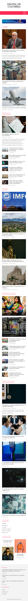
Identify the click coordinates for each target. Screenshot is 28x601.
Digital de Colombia (14, 5)
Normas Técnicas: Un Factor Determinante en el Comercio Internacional (16, 149)
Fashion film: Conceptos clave (20, 555)
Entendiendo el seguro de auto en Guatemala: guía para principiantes (17, 340)
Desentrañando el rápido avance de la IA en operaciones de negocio (13, 463)
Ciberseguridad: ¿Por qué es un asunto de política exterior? (17, 162)
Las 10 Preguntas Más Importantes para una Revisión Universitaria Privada (16, 354)
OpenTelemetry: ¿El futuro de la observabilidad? (14, 515)
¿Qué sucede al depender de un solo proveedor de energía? (17, 175)
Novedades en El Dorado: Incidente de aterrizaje (14, 107)
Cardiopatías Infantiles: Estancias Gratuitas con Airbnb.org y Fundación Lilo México (13, 570)
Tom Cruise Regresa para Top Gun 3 (8, 541)
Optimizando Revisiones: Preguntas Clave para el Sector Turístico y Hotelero (16, 374)
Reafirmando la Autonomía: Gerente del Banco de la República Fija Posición (13, 51)
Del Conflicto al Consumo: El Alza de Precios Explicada (17, 156)
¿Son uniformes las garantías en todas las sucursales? (17, 367)
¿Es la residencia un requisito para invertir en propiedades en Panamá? (17, 361)
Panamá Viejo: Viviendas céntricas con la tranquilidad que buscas (17, 347)
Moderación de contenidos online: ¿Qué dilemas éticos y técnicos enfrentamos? (16, 182)
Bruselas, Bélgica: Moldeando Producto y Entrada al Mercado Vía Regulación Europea (13, 261)
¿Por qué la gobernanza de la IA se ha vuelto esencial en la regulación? (13, 437)
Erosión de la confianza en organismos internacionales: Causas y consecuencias (16, 169)
